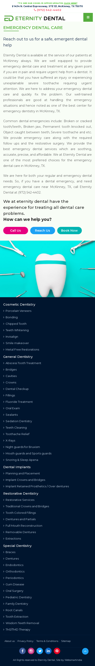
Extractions (12, 538)
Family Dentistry (15, 603)
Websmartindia (73, 659)
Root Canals (12, 610)
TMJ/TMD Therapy (16, 629)
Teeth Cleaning (15, 427)
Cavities (10, 376)
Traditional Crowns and (26, 506)
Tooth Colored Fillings (19, 512)
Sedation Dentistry (17, 421)
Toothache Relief (16, 434)
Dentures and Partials (19, 519)
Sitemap (66, 641)
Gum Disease (13, 584)
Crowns (9, 382)
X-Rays (9, 440)
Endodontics (13, 565)
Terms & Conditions (47, 641)
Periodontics (13, 578)
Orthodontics (13, 571)
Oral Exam (11, 408)
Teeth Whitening (16, 330)
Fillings (9, 395)
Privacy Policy (25, 641)
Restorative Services (18, 499)
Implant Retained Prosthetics (36, 486)
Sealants (10, 414)
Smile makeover (16, 343)
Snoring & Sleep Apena (20, 459)
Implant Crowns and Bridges (24, 479)
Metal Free (21, 349)
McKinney (32, 166)
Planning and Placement (21, 473)
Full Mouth (22, 525)
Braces (9, 552)
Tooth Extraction (15, 616)
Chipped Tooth (15, 323)
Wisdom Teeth (21, 623)
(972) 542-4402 (49, 10)
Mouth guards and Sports (27, 453)
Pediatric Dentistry (17, 597)
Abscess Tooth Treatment (22, 363)
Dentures (11, 558)
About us (10, 641)
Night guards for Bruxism (21, 447)
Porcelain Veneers (17, 310)
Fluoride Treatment (18, 401)
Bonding (10, 317)
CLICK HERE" (71, 3)
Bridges (10, 369)
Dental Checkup (16, 389)
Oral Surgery (13, 590)
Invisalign (10, 336)
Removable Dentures (19, 532)
